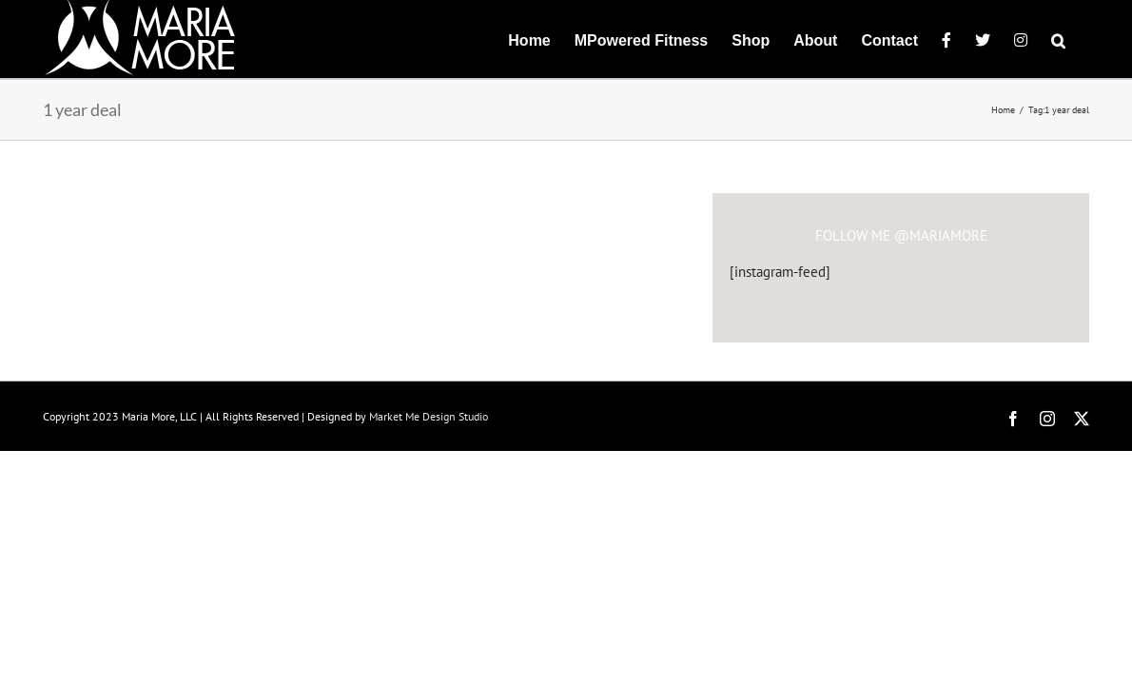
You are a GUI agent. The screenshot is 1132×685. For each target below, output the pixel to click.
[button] (1082, 39)
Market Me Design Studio (428, 416)
